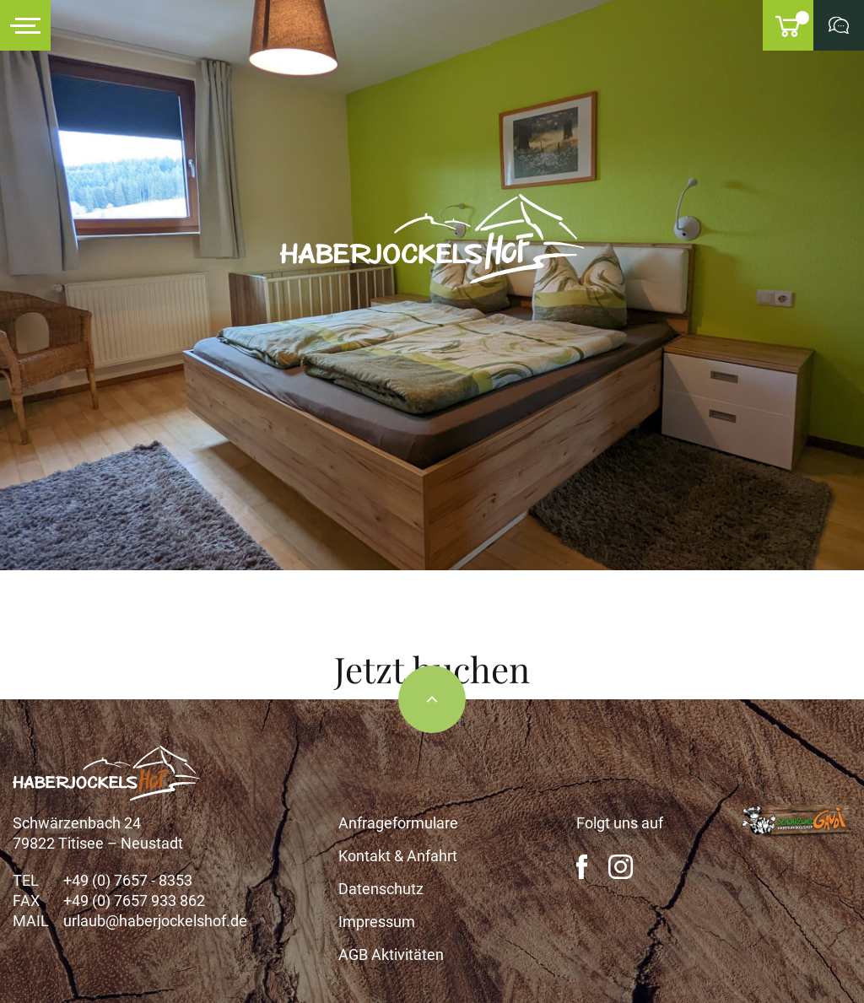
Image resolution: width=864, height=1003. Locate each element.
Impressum (376, 921)
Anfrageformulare (398, 823)
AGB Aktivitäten (391, 954)
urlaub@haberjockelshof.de (155, 921)
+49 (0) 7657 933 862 (134, 900)
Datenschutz (381, 889)
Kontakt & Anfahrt (397, 856)
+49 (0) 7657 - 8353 (127, 880)
